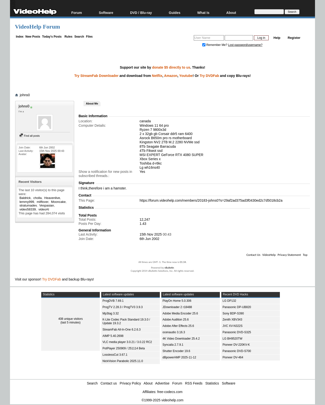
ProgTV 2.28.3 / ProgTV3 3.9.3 (122, 307)
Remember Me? (215, 45)
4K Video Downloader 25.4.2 (181, 338)
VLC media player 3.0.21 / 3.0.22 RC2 (127, 342)
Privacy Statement (289, 255)
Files (89, 36)
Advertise (162, 383)
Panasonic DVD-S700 (237, 351)
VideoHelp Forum (37, 26)
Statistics (212, 383)
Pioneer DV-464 (233, 357)
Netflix (157, 76)
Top (305, 255)
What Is (203, 12)
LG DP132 (229, 300)
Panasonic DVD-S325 (237, 332)
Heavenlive (52, 198)
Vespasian (46, 205)
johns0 (25, 95)
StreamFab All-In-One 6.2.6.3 (121, 329)
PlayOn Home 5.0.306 (176, 300)
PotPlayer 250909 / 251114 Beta (123, 348)
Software (106, 12)
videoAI (44, 209)
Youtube (186, 76)
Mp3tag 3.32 (110, 313)
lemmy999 (27, 202)
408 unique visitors (70, 319)
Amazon (170, 76)
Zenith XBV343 (232, 319)
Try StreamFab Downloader (96, 76)
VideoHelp (269, 255)
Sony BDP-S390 (233, 313)
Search (79, 36)
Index (19, 36)
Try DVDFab (209, 76)
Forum (76, 12)
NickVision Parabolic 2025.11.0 (122, 361)
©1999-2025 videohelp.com (162, 400)
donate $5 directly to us (171, 67)
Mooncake (58, 202)
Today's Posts (51, 36)
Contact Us (253, 255)
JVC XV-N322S (233, 326)
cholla (37, 198)
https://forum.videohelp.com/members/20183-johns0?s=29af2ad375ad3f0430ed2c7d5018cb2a (211, 200)
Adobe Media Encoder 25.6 (180, 313)
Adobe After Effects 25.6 (178, 326)
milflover (42, 202)
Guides (174, 12)
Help (277, 38)
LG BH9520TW (232, 338)
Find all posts (29, 135)
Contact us (109, 383)
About (231, 12)
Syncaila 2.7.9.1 (172, 344)
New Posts (32, 36)
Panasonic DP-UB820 (237, 307)
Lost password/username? (245, 45)
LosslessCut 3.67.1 (114, 354)
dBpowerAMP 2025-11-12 (179, 357)
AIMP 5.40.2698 (112, 336)
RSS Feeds (194, 383)
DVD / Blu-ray (141, 12)
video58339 (28, 209)
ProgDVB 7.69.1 (113, 300)
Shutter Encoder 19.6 (176, 351)
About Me (92, 103)
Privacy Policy (130, 383)
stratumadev (28, 205)
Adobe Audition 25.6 (175, 319)
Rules (68, 36)
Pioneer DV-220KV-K (236, 344)
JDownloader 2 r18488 (177, 307)
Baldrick (25, 198)
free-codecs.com (169, 392)
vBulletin (169, 267)
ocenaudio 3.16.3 (173, 332)
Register (294, 38)
